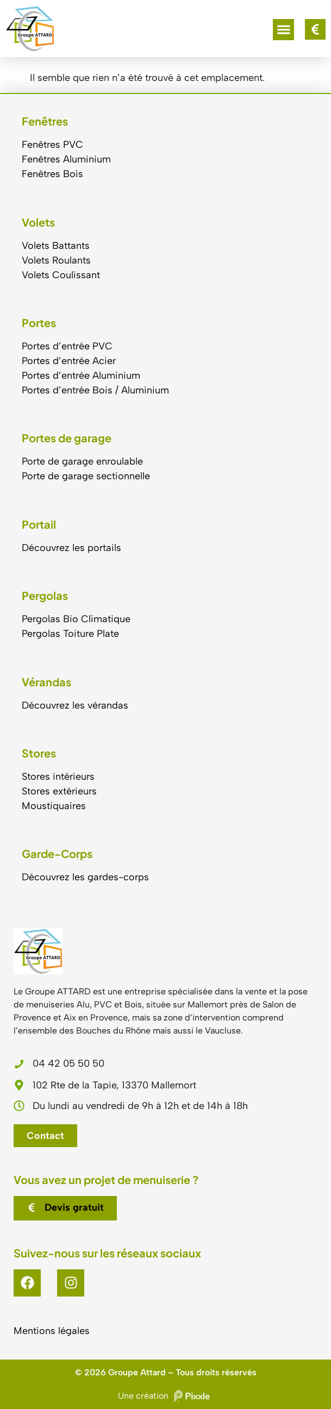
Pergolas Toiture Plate (70, 634)
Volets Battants (56, 246)
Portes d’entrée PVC (67, 346)
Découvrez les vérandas (75, 705)
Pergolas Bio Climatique (76, 619)
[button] (283, 29)
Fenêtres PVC (52, 145)
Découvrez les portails (71, 548)
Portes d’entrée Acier (69, 361)
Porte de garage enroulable (82, 461)
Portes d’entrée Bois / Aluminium (95, 390)
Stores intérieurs (58, 776)
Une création (165, 1396)
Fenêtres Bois (52, 174)
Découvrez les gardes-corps (85, 877)
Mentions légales (52, 1331)
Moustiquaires (54, 806)
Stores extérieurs (59, 791)
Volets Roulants (56, 260)
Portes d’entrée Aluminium (81, 375)
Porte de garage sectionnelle (86, 476)
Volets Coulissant (61, 275)
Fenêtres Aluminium (66, 159)
